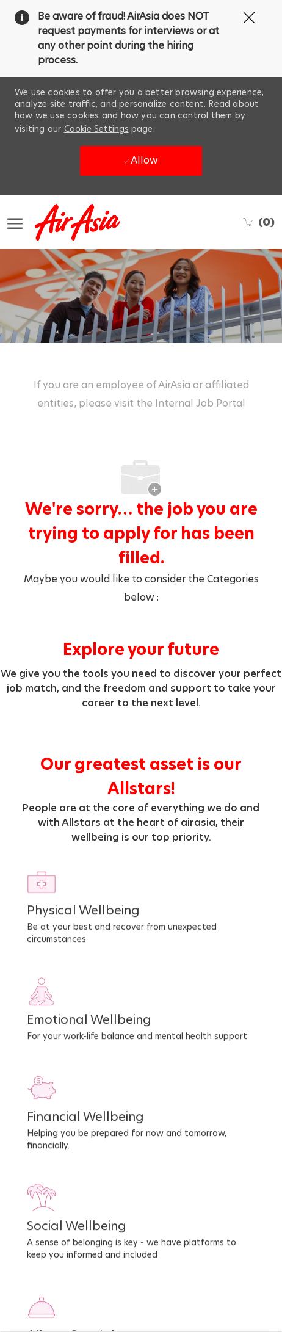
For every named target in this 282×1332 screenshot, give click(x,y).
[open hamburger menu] (15, 222)
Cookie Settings (96, 129)
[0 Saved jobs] (258, 222)
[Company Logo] (68, 222)
